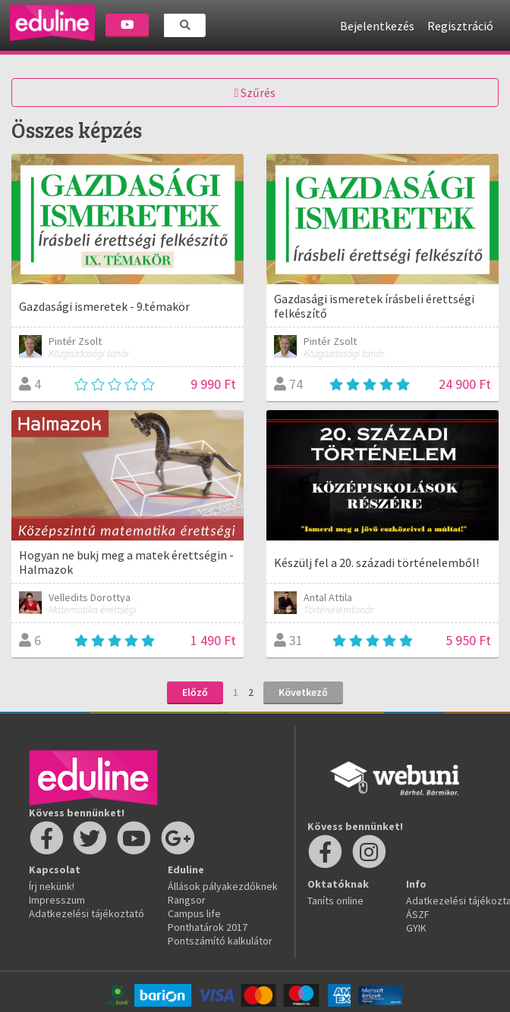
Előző (195, 692)
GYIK (416, 928)
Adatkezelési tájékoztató (86, 913)
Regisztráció (460, 25)
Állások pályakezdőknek (223, 886)
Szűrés (255, 92)
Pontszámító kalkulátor (220, 941)
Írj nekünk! (51, 886)
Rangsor (187, 900)
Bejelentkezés (377, 25)
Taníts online (335, 900)
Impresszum (57, 900)
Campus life (194, 913)
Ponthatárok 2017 (207, 927)
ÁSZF (418, 914)
